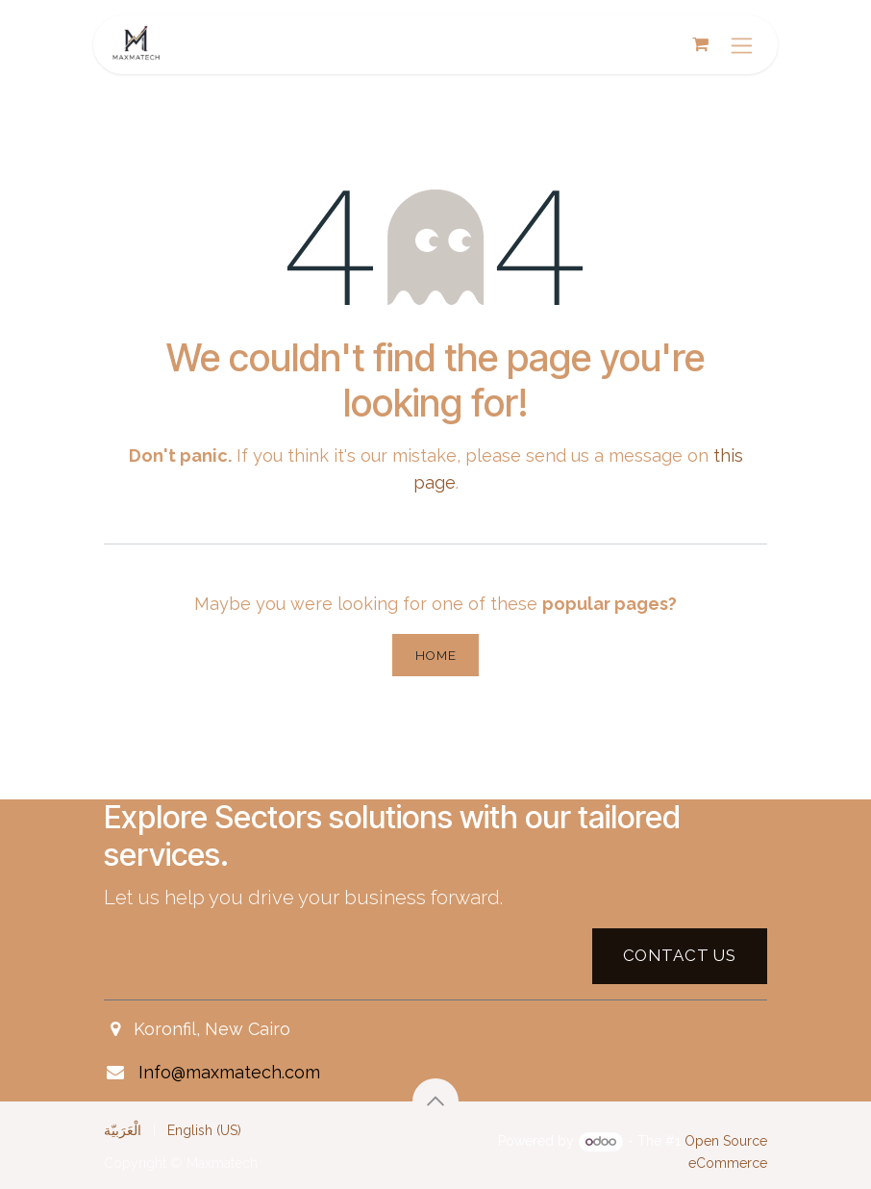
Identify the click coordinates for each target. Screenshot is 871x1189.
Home (436, 655)
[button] (435, 1101)
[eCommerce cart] (700, 44)
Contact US (679, 955)
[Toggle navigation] (741, 44)
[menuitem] (122, 1130)
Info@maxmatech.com (229, 1072)
